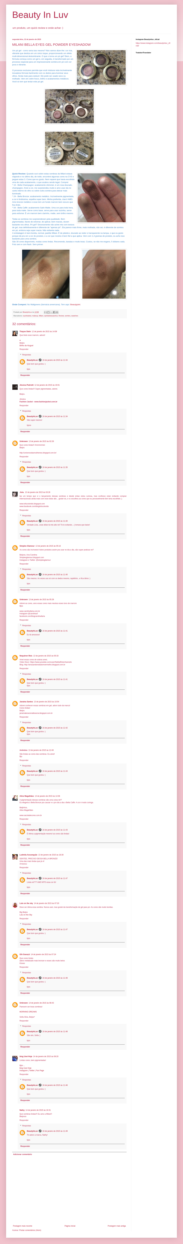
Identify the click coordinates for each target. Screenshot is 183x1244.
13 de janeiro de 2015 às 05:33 (45, 656)
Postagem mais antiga (117, 1226)
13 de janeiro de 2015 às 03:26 (37, 492)
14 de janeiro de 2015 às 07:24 (43, 954)
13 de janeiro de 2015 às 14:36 (47, 796)
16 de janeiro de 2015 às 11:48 (55, 978)
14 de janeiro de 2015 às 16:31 (38, 1110)
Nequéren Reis (26, 656)
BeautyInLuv (32, 360)
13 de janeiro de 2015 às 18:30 (50, 855)
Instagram (24, 1070)
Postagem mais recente (22, 1226)
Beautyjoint (75, 304)
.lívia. (22, 492)
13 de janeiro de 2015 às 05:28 (41, 599)
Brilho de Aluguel (26, 346)
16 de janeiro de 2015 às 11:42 (55, 728)
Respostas (26, 355)
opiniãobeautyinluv (51, 316)
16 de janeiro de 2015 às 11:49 (55, 1131)
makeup (35, 316)
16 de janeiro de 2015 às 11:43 (55, 771)
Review (61, 316)
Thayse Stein (25, 331)
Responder (24, 349)
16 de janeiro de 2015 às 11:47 (55, 878)
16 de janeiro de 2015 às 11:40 (55, 521)
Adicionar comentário (22, 1154)
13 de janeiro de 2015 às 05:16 (48, 546)
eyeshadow (27, 316)
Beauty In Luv (40, 15)
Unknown (24, 441)
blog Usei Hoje (26, 1056)
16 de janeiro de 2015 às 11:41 (55, 631)
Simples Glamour (27, 546)
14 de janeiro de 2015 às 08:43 (41, 1003)
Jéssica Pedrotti (27, 385)
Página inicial (70, 1226)
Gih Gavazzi (25, 954)
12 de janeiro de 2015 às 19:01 (47, 385)
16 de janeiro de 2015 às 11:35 (55, 467)
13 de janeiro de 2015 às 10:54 (46, 702)
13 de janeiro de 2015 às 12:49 (41, 750)
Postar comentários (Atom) (30, 1230)
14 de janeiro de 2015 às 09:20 (45, 1056)
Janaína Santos (26, 702)
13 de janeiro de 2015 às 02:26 (41, 441)
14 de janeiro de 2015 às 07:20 (46, 903)
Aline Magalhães (27, 796)
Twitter (31, 1070)
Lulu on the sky (26, 903)
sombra (67, 316)
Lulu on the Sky (26, 915)
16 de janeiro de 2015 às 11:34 (55, 360)
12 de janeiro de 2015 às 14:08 (44, 331)
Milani (41, 316)
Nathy (22, 1110)
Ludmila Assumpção (28, 855)
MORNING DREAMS (28, 1012)
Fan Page (40, 1070)
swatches (74, 316)
